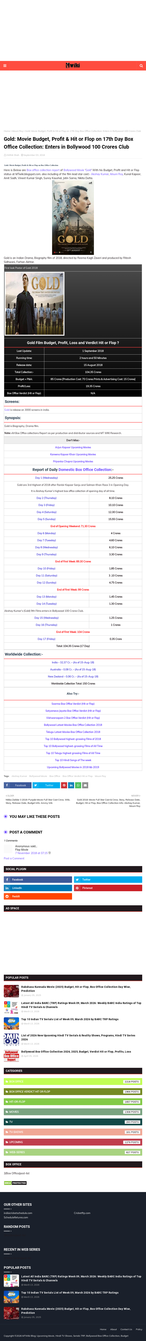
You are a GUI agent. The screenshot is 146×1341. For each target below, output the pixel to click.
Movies (74, 1112)
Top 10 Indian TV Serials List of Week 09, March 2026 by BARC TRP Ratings (69, 1019)
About (113, 1329)
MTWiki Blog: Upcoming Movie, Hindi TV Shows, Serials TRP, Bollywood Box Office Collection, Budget (75, 1335)
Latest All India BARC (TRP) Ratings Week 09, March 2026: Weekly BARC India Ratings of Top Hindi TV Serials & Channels (81, 1005)
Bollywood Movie (73, 170)
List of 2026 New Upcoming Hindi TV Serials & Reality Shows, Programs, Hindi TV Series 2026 (78, 1037)
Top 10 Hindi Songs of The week (73, 760)
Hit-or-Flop (74, 1102)
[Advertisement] (73, 30)
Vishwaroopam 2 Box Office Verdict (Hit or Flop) (73, 717)
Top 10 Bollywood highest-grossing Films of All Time (73, 746)
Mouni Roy (17, 131)
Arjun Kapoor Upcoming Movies (73, 447)
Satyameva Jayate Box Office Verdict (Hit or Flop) (73, 710)
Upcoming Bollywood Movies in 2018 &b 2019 (73, 767)
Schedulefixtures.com (16, 1217)
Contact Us (126, 1329)
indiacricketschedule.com (18, 1213)
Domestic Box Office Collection (85, 469)
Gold (88, 170)
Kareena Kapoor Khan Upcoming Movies (73, 454)
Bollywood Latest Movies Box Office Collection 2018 (73, 724)
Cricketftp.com (82, 1213)
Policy (139, 1329)
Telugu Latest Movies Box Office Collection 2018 (73, 731)
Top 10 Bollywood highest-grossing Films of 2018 (73, 739)
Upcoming (74, 1142)
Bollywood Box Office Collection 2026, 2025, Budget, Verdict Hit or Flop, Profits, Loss (76, 1051)
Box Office (54, 776)
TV (74, 1122)
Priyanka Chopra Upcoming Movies (73, 461)
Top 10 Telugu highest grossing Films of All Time (73, 753)
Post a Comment (14, 858)
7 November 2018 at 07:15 (31, 853)
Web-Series (74, 1152)
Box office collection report (43, 170)
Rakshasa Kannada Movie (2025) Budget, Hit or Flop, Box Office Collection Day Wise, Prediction (76, 988)
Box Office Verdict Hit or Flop (78, 776)
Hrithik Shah (12, 155)
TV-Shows (74, 1132)
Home (7, 131)
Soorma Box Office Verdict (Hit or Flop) (73, 703)
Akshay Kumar (100, 174)
